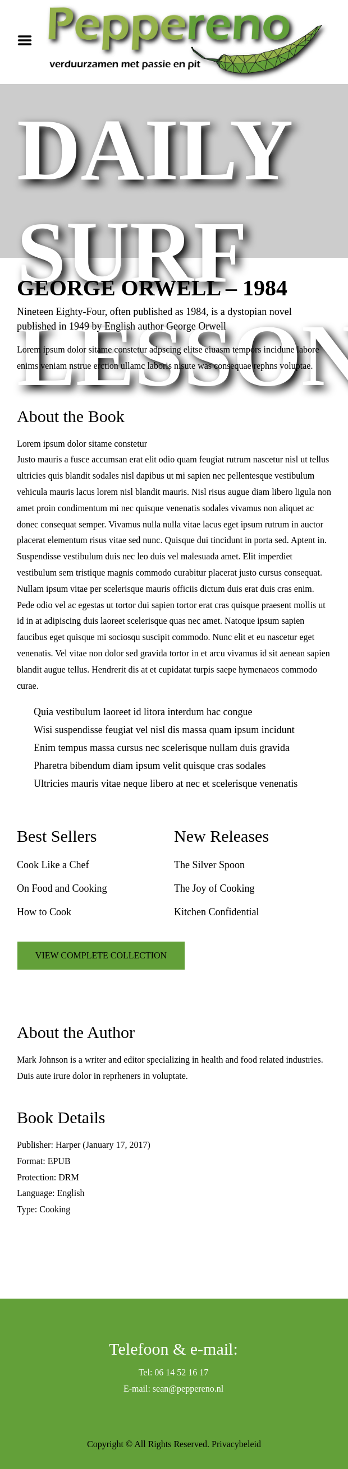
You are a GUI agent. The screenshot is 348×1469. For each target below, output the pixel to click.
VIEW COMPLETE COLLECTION (101, 955)
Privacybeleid (236, 1444)
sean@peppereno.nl (188, 1388)
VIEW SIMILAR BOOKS (100, 1250)
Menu (28, 40)
